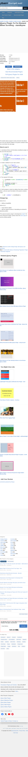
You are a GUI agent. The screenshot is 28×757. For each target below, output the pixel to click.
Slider (1, 550)
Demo (8, 66)
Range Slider (3, 646)
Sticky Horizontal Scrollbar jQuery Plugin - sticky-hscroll (12, 342)
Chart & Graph (13, 540)
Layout (11, 543)
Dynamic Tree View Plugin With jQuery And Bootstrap (11, 587)
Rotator (11, 548)
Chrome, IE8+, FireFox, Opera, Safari (8, 77)
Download (17, 66)
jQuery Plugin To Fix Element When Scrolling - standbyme (13, 24)
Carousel (14, 637)
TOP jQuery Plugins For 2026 (14, 74)
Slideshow (12, 550)
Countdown (20, 637)
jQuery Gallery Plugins (6, 706)
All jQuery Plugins (3, 539)
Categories (9, 12)
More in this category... (14, 69)
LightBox (2, 545)
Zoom (11, 555)
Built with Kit (14, 630)
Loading (12, 545)
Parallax (23, 641)
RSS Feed (15, 732)
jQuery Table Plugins (6, 704)
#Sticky (18, 77)
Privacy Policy (22, 730)
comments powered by (7, 481)
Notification (14, 644)
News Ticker (13, 641)
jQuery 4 (8, 637)
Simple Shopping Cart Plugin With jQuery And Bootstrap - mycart (13, 598)
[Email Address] (10, 626)
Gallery (1, 543)
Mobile (11, 547)
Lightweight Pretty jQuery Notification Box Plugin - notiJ (12, 381)
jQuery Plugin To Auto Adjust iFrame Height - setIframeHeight (14, 436)
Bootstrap (18, 641)
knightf (23, 214)
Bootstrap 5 (3, 637)
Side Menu (14, 646)
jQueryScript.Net (14, 730)
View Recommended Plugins (14, 72)
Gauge (9, 646)
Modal (2, 641)
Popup (8, 644)
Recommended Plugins (19, 15)
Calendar (7, 641)
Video (8, 648)
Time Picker (3, 644)
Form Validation (12, 639)
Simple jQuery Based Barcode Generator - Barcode (11, 573)
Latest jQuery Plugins (19, 12)
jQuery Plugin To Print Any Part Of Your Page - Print (11, 568)
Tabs (19, 646)
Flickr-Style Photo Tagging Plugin (7, 417)
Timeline (23, 646)
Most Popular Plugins (6, 15)
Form (11, 542)
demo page (23, 215)
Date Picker (19, 639)
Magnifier (24, 639)
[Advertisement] (12, 40)
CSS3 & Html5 (3, 542)
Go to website (12, 61)
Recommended (10, 561)
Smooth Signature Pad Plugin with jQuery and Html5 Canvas (12, 582)
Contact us (15, 721)
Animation (2, 540)
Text (1, 553)
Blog (3, 17)
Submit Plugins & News (6, 721)
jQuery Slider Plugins (6, 698)
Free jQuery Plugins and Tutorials (14, 3)
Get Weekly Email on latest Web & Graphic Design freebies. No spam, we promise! (13, 622)
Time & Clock (13, 553)
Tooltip (1, 555)
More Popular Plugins (23, 614)
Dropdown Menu (4, 639)
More (17, 691)
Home (3, 12)
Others (1, 548)
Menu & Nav (2, 547)
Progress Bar (20, 644)
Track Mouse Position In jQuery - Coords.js (9, 400)
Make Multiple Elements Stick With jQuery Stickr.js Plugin (13, 306)
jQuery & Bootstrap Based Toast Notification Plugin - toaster (12, 609)
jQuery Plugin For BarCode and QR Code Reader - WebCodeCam (14, 563)
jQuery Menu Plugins (6, 702)
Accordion (12, 539)
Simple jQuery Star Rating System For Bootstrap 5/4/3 (11, 577)
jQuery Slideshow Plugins (7, 700)
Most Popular (3, 561)
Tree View (3, 648)
